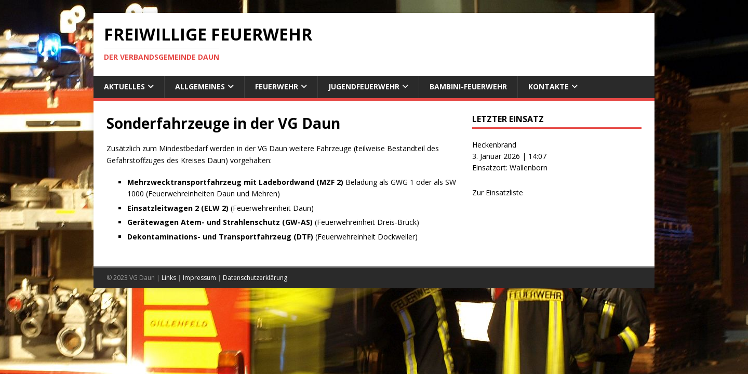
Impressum (199, 277)
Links (169, 277)
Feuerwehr (276, 86)
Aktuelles (124, 86)
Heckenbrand (494, 145)
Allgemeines (200, 86)
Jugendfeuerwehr (363, 86)
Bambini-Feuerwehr (468, 86)
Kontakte (548, 86)
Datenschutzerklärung (255, 277)
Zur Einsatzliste (497, 192)
